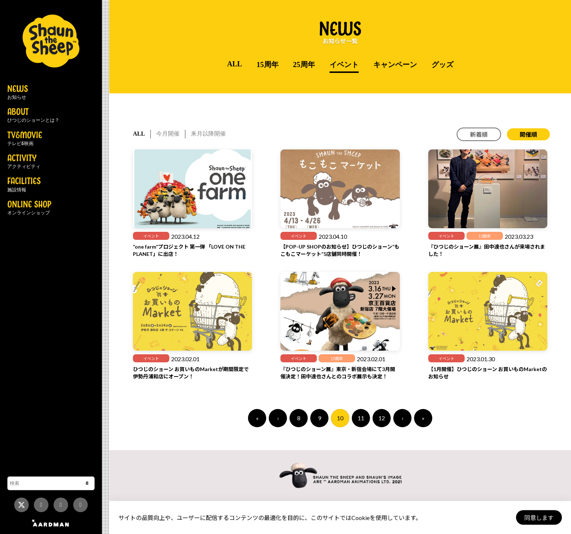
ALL (234, 64)
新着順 (479, 134)
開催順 (528, 134)
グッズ (442, 65)
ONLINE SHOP (29, 208)
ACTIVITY (23, 162)
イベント (344, 65)
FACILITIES (24, 185)
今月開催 (168, 133)
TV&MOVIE (24, 139)
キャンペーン (395, 65)
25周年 (304, 65)
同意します (538, 517)
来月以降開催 (208, 133)
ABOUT (33, 115)
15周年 (268, 65)
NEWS (17, 93)
